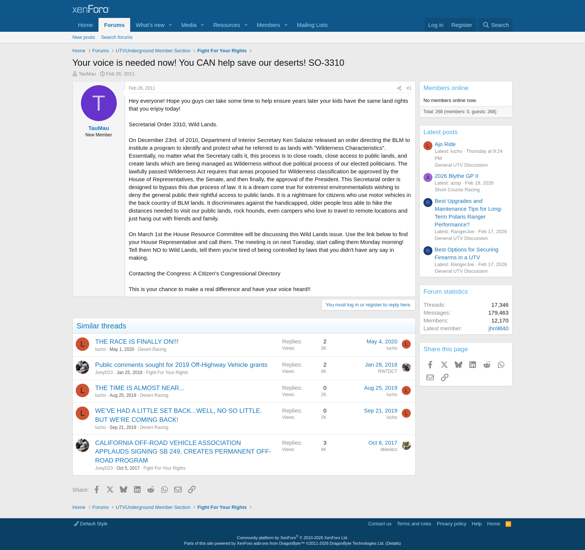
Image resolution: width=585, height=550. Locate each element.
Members (268, 25)
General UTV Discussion (461, 165)
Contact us (379, 523)
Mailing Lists (312, 25)
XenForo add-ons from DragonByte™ (271, 543)
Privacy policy (451, 523)
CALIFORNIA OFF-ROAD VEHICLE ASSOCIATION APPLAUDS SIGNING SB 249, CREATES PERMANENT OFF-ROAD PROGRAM (183, 451)
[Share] (399, 88)
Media (189, 25)
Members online (446, 88)
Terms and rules (414, 523)
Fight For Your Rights (167, 372)
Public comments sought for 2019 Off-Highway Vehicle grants (181, 364)
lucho (100, 349)
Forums (114, 25)
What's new (150, 25)
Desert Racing (152, 349)
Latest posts (440, 132)
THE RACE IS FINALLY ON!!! (136, 341)
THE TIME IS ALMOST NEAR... (139, 388)
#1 (409, 88)
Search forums (117, 37)
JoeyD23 (104, 372)
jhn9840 (499, 328)
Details (393, 543)
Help (477, 523)
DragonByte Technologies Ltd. (357, 543)
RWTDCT (387, 371)
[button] (170, 25)
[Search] (496, 25)
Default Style (90, 523)
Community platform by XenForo (292, 537)
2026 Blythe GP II (456, 176)
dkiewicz (389, 449)
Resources (226, 25)
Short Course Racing (457, 189)
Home (85, 25)
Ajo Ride (445, 144)
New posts (83, 37)
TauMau (87, 74)
